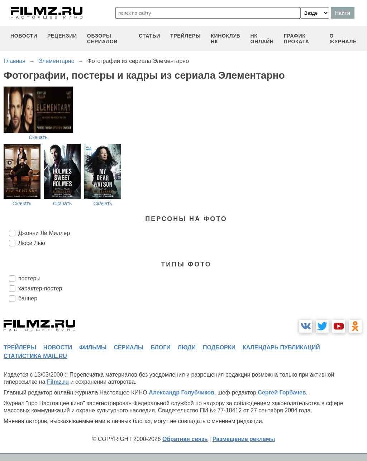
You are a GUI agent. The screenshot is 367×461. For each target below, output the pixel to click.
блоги (160, 347)
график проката (296, 38)
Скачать (38, 137)
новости (23, 36)
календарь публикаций (281, 347)
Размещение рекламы (244, 439)
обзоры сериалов (102, 38)
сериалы (128, 347)
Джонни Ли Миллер (44, 233)
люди (187, 347)
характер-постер (40, 288)
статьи (149, 36)
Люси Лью (31, 243)
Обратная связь (185, 439)
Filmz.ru (58, 382)
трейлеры (185, 36)
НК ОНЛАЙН (262, 38)
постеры (29, 278)
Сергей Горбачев (282, 392)
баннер (27, 298)
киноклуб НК (225, 38)
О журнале (343, 38)
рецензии (62, 36)
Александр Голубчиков (181, 392)
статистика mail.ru (35, 356)
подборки (219, 347)
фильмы (92, 347)
